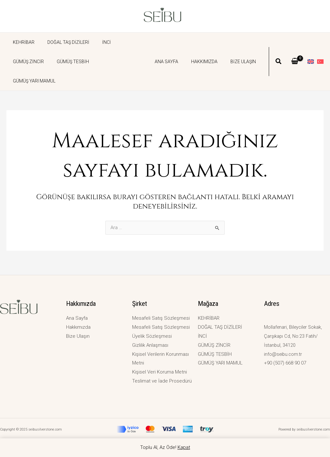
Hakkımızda (210, 51)
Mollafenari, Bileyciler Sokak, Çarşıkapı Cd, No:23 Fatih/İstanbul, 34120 (294, 336)
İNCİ (96, 42)
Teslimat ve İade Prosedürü (162, 381)
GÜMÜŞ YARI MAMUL (73, 61)
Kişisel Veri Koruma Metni (159, 372)
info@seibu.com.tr (284, 354)
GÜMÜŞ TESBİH (27, 61)
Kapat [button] (184, 447)
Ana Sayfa (176, 51)
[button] (279, 52)
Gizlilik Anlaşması (150, 345)
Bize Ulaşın (245, 51)
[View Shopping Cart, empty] (294, 52)
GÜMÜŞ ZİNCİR (125, 42)
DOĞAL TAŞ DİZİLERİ (62, 42)
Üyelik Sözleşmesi (152, 336)
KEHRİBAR (22, 42)
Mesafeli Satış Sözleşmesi (161, 318)
